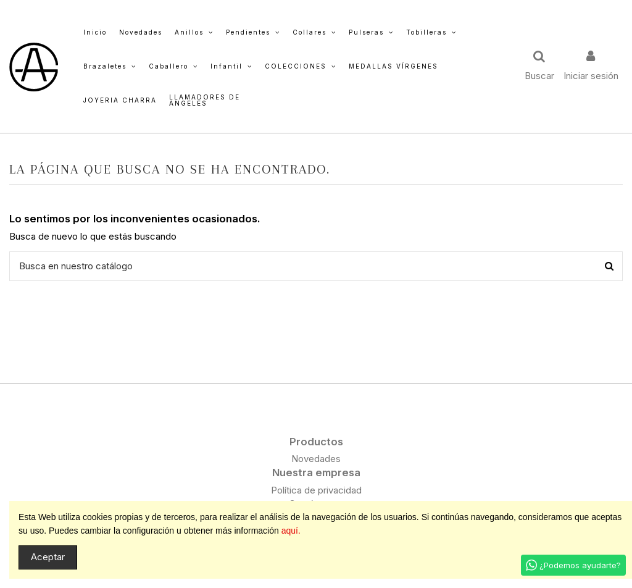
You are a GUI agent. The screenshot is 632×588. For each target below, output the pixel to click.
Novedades (316, 458)
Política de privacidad (316, 490)
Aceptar (48, 557)
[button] (194, 32)
